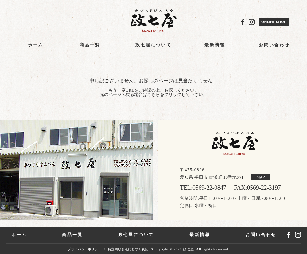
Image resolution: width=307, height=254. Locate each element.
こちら (153, 94)
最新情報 (214, 45)
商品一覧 (90, 45)
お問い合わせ (274, 45)
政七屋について (153, 45)
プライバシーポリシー (84, 249)
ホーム (35, 45)
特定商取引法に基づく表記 (128, 249)
